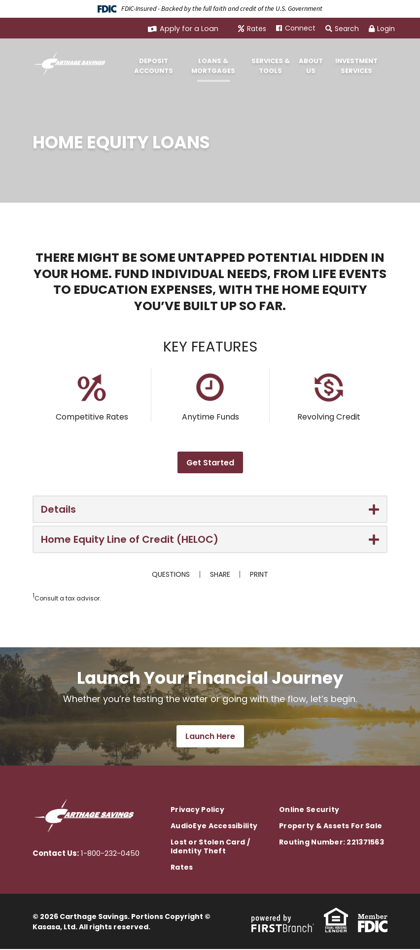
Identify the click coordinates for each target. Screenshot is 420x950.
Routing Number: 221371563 (331, 843)
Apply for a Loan (190, 29)
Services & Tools (270, 65)
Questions (171, 574)
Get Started (210, 462)
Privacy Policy (197, 810)
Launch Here (210, 737)
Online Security (309, 810)
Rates (256, 28)
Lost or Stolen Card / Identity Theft (210, 847)
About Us (311, 65)
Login (382, 29)
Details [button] (58, 509)
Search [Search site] (342, 29)
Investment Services (356, 65)
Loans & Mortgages (213, 65)
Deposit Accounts (153, 65)
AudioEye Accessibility (214, 827)
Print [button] (259, 574)
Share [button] (220, 574)
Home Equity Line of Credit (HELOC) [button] (129, 539)
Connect (300, 28)
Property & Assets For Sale (330, 827)
